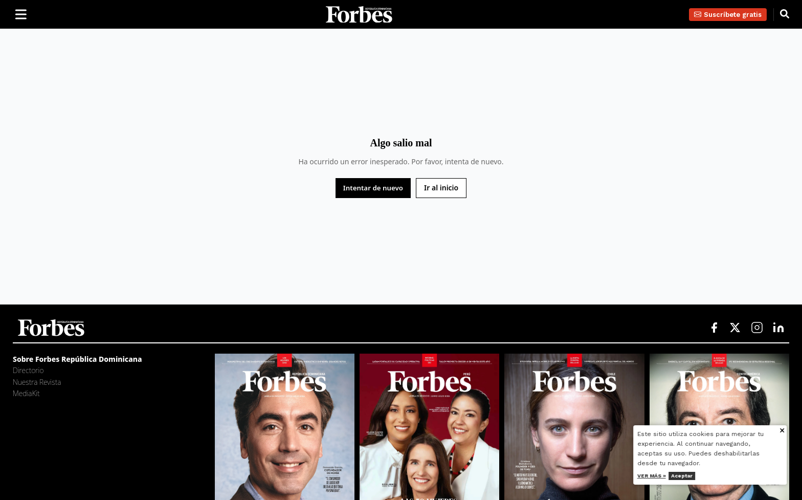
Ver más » (658, 476)
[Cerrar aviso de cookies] (789, 431)
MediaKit (26, 393)
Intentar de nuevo (373, 187)
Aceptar (688, 476)
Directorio (28, 370)
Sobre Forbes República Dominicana (77, 359)
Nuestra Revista (37, 382)
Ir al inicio (441, 187)
